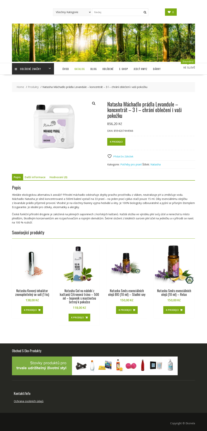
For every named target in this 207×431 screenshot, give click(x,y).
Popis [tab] (17, 177)
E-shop (123, 69)
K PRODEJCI (116, 141)
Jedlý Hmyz (140, 69)
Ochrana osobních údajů (29, 401)
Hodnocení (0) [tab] (58, 177)
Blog (93, 69)
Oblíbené (108, 69)
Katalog (80, 69)
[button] (93, 103)
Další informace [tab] (35, 177)
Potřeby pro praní (131, 164)
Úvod (65, 69)
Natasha (155, 164)
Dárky (157, 69)
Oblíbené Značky (28, 69)
